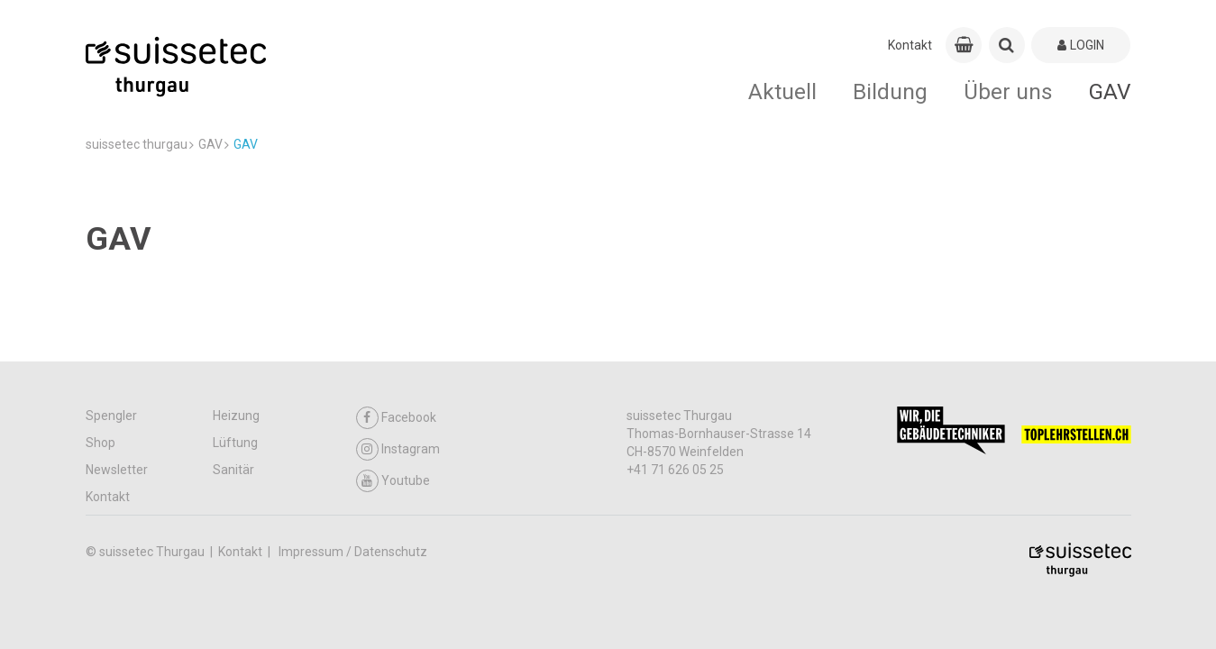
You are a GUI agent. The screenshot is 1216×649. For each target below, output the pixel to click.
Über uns (1008, 91)
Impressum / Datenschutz (353, 551)
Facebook (396, 418)
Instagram (398, 449)
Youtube (393, 481)
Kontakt (910, 45)
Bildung (890, 91)
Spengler (111, 415)
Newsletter (117, 469)
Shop (100, 442)
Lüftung (235, 442)
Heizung (236, 415)
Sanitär (233, 469)
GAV (1110, 91)
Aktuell (782, 91)
